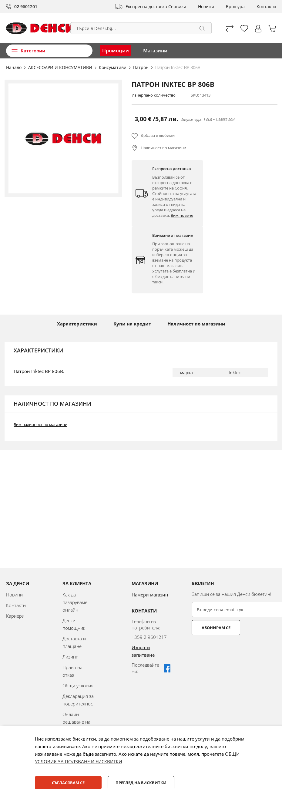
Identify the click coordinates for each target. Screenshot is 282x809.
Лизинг (70, 657)
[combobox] (141, 28)
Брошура (235, 6)
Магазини (155, 50)
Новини (206, 6)
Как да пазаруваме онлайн (74, 602)
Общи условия (77, 685)
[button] (258, 28)
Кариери (15, 616)
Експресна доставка (146, 6)
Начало (14, 67)
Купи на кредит (132, 324)
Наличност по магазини (163, 147)
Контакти (266, 6)
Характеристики (77, 324)
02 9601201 (25, 6)
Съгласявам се (68, 782)
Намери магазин (150, 595)
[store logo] (40, 28)
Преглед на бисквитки (141, 782)
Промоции (115, 50)
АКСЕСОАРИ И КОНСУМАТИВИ (60, 67)
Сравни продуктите (229, 28)
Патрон (141, 67)
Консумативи (113, 67)
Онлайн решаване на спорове (76, 721)
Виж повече (182, 215)
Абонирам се (216, 627)
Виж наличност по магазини (40, 424)
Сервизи (177, 6)
